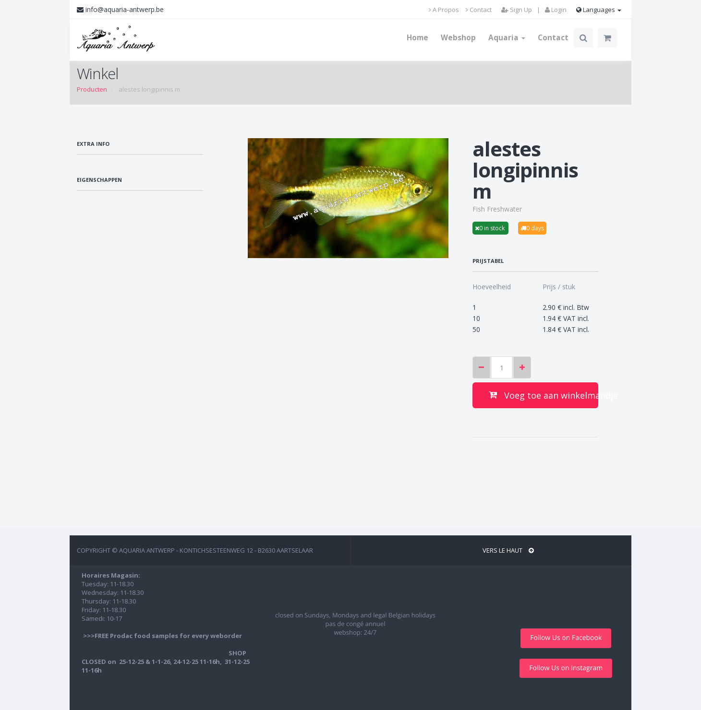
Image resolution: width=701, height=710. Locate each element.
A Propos (444, 9)
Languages (598, 9)
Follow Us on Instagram (566, 668)
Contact (479, 9)
